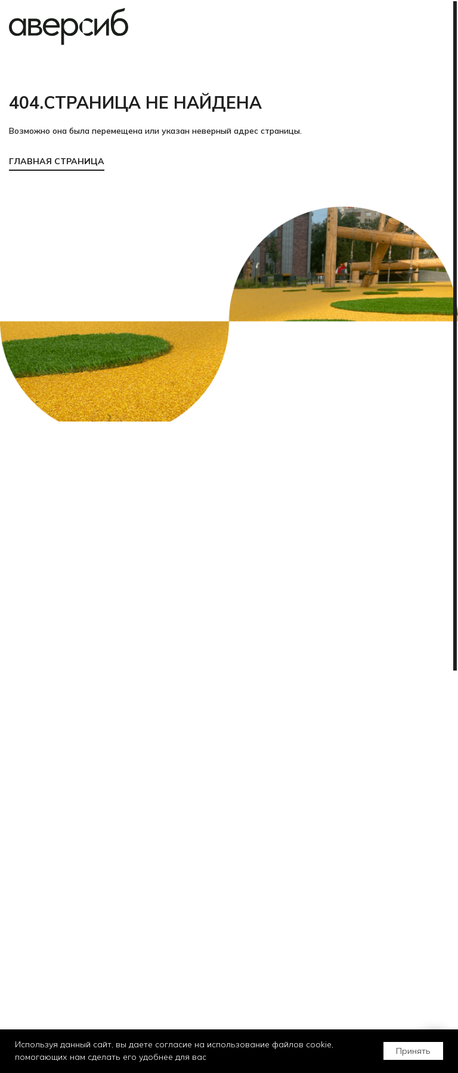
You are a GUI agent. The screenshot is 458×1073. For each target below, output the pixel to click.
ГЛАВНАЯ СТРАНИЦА (56, 161)
